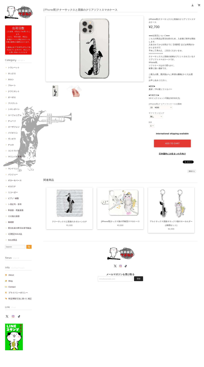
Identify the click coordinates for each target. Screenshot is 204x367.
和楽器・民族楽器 (16, 210)
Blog (10, 281)
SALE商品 (12, 240)
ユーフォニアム (15, 115)
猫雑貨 (11, 222)
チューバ (12, 121)
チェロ (11, 145)
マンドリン (13, 168)
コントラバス (14, 151)
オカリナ (12, 186)
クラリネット (14, 91)
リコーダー (13, 192)
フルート (12, 85)
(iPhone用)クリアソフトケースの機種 (165, 104)
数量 (150, 122)
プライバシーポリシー (18, 293)
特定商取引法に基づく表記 (20, 299)
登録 (138, 279)
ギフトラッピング (156, 113)
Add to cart (172, 143)
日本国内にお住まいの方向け (172, 154)
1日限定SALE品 (15, 234)
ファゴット (13, 103)
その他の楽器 (14, 216)
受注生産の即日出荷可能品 (19, 228)
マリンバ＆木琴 (15, 157)
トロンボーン (14, 109)
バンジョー (13, 174)
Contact (12, 287)
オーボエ (12, 97)
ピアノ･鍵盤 (13, 198)
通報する (192, 171)
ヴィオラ (12, 139)
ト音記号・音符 (15, 204)
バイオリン (13, 133)
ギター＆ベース (15, 180)
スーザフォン (14, 127)
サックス (12, 73)
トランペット (14, 67)
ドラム (11, 163)
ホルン (11, 79)
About (11, 275)
